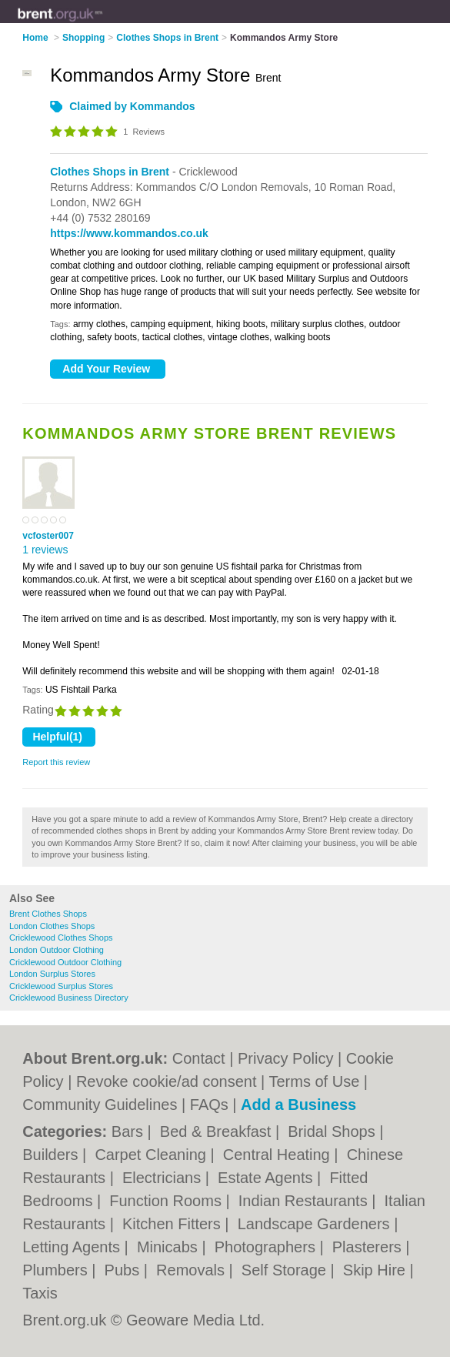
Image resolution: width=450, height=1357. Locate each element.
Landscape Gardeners (316, 1223)
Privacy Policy (285, 1058)
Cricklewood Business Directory (68, 997)
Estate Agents (267, 1177)
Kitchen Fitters (173, 1223)
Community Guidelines (99, 1104)
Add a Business (298, 1104)
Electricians (163, 1177)
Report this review (56, 762)
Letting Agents (73, 1246)
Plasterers (369, 1246)
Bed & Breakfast (217, 1131)
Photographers (267, 1246)
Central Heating (279, 1154)
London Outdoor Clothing (56, 949)
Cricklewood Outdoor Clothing (65, 962)
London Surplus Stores (52, 973)
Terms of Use (313, 1081)
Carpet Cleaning (152, 1154)
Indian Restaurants (305, 1200)
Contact (198, 1058)
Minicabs (169, 1246)
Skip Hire (376, 1270)
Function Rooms (167, 1200)
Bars (130, 1131)
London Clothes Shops (52, 926)
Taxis (40, 1293)
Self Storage (286, 1270)
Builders (52, 1154)
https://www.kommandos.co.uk (129, 233)
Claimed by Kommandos (132, 106)
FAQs (209, 1104)
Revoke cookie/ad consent (166, 1081)
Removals (192, 1270)
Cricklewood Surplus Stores (61, 986)
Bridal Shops (333, 1131)
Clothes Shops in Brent (109, 171)
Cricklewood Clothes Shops (61, 937)
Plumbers (57, 1270)
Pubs (124, 1270)
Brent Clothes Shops (48, 913)
